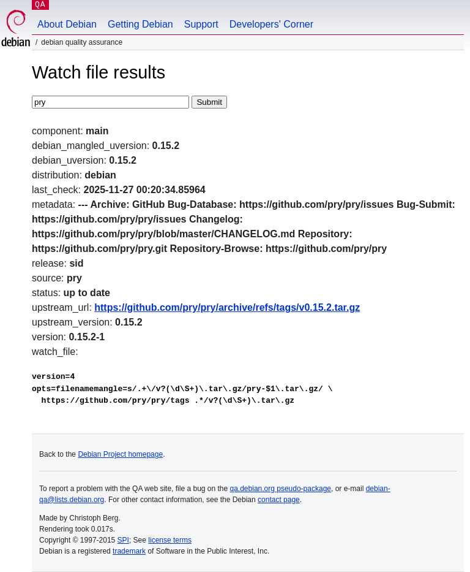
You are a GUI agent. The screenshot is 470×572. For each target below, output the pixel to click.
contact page (279, 499)
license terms (170, 540)
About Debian (67, 24)
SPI (123, 540)
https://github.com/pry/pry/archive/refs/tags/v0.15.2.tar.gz (227, 307)
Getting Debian (140, 24)
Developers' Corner (271, 24)
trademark (129, 551)
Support (201, 24)
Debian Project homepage (120, 454)
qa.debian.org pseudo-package (280, 488)
